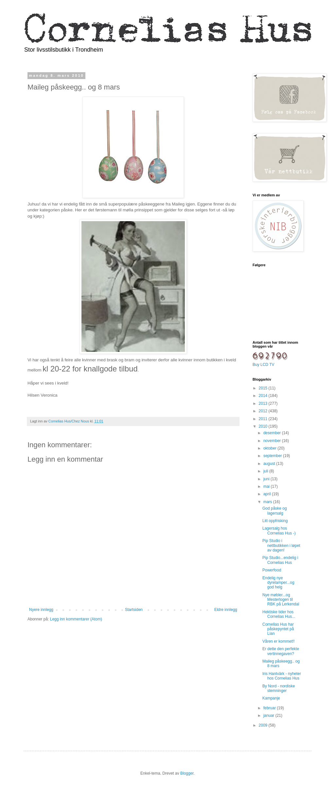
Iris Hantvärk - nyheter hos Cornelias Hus (281, 676)
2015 (264, 388)
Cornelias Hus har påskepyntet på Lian (278, 629)
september (273, 455)
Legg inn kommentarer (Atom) (76, 619)
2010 (264, 426)
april (267, 494)
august (269, 463)
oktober (270, 448)
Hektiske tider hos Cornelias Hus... (278, 614)
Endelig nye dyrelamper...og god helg (278, 583)
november (272, 440)
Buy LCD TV (263, 364)
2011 (264, 419)
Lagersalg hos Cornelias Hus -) (279, 530)
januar (269, 715)
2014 (264, 395)
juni (267, 479)
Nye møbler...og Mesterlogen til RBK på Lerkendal (280, 600)
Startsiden (134, 609)
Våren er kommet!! (278, 641)
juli (266, 471)
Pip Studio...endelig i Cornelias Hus (280, 560)
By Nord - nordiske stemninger (278, 688)
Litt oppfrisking (275, 520)
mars (268, 502)
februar (270, 708)
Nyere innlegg (41, 609)
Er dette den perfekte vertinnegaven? (280, 651)
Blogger (187, 773)
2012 (264, 411)
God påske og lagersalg (274, 510)
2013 (264, 403)
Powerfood (271, 570)
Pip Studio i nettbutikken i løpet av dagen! (281, 545)
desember (272, 433)
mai (267, 486)
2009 (264, 725)
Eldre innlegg (225, 609)
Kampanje (271, 698)
